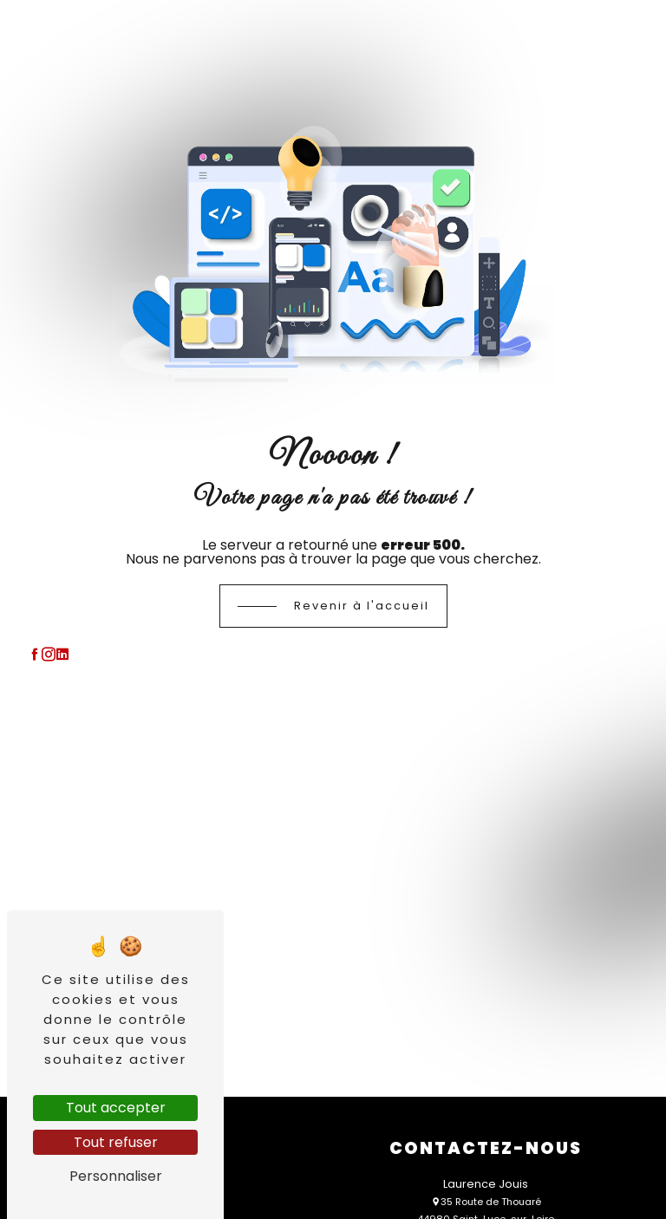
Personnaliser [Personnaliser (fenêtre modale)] (115, 1176)
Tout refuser (116, 1142)
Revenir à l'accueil (361, 605)
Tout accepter (116, 1108)
